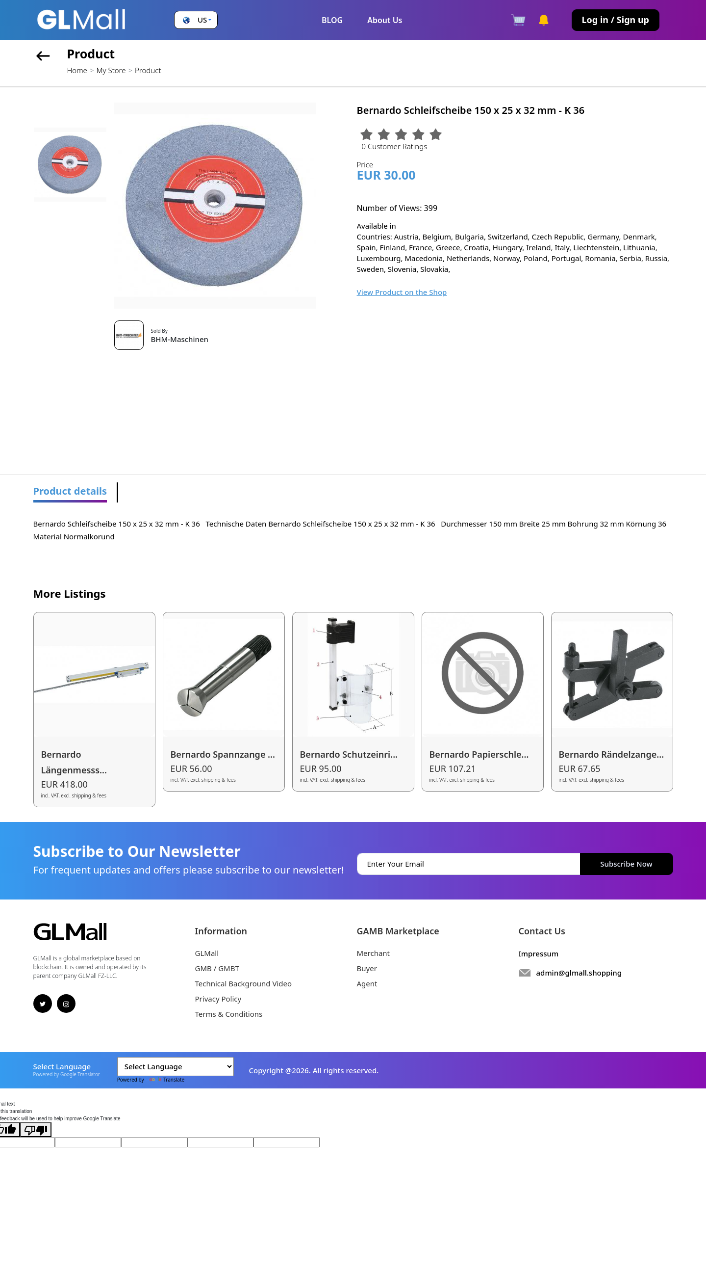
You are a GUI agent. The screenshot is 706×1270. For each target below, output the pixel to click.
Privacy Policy (218, 999)
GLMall (207, 953)
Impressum (539, 953)
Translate (164, 1079)
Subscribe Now (626, 864)
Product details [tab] (70, 491)
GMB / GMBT (217, 968)
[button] (195, 20)
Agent (367, 983)
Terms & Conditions (229, 1014)
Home (77, 70)
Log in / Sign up (615, 20)
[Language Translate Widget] (175, 1066)
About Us (384, 20)
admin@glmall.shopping (579, 973)
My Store (111, 70)
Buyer (367, 968)
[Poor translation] (35, 1129)
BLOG (332, 20)
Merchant (373, 953)
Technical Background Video (243, 983)
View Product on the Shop (402, 292)
